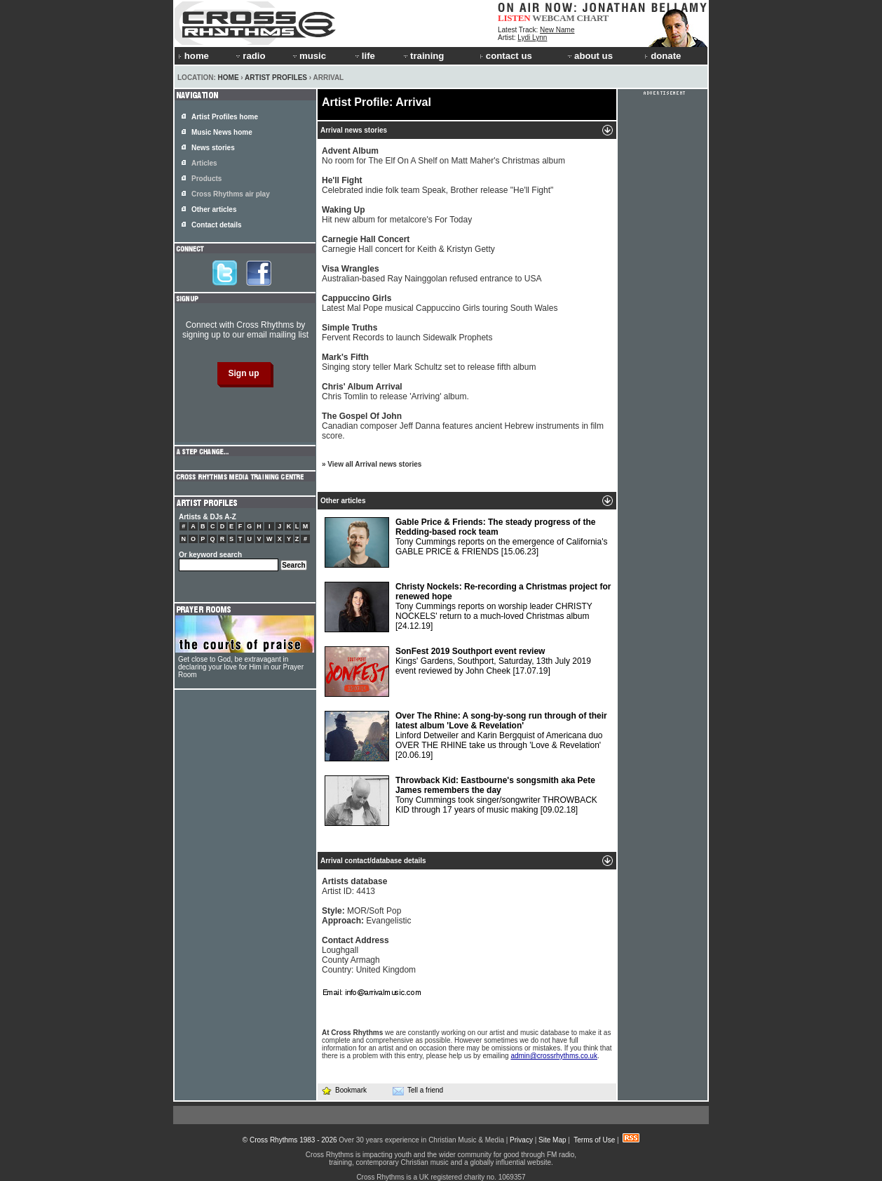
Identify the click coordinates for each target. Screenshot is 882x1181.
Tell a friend (418, 1090)
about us (589, 56)
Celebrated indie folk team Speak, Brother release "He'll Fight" (437, 185)
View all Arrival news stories (374, 464)
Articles (204, 163)
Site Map (552, 1140)
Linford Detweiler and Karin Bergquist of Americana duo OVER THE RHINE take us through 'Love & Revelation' (466, 736)
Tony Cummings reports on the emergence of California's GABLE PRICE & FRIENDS (466, 542)
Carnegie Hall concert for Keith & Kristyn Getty (408, 244)
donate (662, 56)
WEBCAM (553, 18)
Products (206, 178)
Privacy (521, 1140)
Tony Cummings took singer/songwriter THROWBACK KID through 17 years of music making (461, 800)
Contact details (216, 225)
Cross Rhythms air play (230, 194)
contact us (506, 56)
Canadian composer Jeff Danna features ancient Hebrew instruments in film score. (463, 426)
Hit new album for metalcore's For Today (397, 215)
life (364, 56)
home (193, 56)
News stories (213, 148)
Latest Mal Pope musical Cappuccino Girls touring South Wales (439, 303)
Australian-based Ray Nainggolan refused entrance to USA (432, 273)
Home (228, 77)
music (308, 56)
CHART (593, 18)
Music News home (221, 132)
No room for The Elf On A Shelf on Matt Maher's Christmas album (443, 156)
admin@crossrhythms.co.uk (553, 1056)
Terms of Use (594, 1140)
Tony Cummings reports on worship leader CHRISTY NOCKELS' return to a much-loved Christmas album (468, 607)
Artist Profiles (276, 77)
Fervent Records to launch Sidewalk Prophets (407, 332)
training (423, 56)
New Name (557, 30)
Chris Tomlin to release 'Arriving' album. (395, 391)
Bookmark (344, 1090)
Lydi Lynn (532, 37)
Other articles (213, 209)
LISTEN (514, 18)
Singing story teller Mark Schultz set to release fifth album (429, 362)
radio (249, 56)
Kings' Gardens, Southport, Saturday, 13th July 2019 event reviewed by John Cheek (458, 671)
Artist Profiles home (224, 117)
